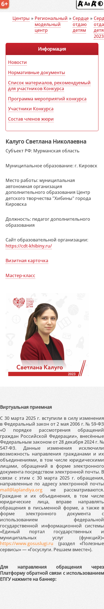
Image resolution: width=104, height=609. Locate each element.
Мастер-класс (20, 275)
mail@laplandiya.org (21, 490)
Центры (21, 18)
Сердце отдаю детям (81, 24)
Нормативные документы (36, 72)
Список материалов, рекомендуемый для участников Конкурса (49, 86)
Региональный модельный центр (51, 24)
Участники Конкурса (31, 109)
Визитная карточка (27, 260)
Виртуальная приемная (26, 407)
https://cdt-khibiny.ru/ (29, 246)
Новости (17, 62)
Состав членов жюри (31, 119)
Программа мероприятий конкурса (47, 99)
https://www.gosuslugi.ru (26, 543)
